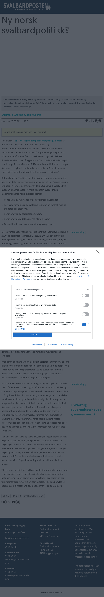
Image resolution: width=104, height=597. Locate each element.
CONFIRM (32, 335)
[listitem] (52, 289)
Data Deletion (36, 344)
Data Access (52, 344)
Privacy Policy (67, 344)
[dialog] (52, 298)
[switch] (85, 295)
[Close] (98, 252)
